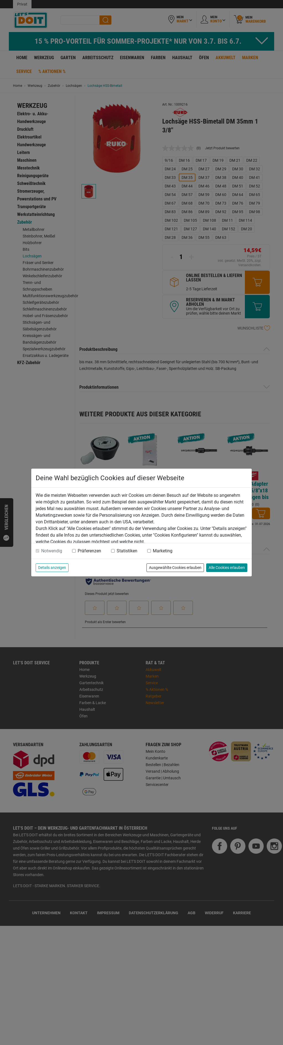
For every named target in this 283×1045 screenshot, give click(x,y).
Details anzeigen (52, 567)
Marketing (162, 550)
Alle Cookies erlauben (227, 567)
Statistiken (127, 550)
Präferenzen (89, 550)
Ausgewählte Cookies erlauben (175, 567)
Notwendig (51, 550)
